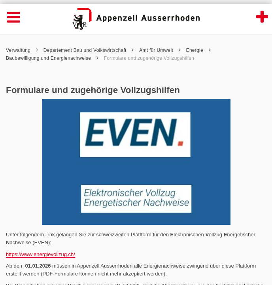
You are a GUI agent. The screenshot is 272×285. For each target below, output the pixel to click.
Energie (198, 50)
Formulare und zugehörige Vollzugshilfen (149, 58)
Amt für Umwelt (160, 50)
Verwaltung (22, 50)
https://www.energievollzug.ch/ (40, 254)
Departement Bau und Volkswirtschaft (88, 50)
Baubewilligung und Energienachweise (52, 58)
